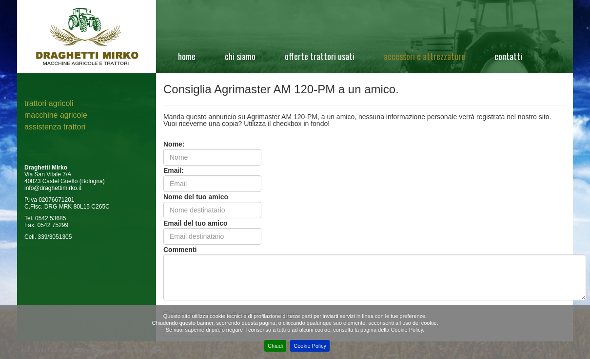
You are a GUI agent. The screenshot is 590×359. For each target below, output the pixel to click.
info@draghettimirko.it (52, 188)
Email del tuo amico (195, 223)
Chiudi (275, 346)
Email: (173, 170)
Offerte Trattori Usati (319, 56)
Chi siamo (240, 56)
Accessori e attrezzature (424, 56)
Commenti (180, 249)
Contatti (508, 56)
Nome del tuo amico (195, 197)
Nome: (174, 144)
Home (187, 56)
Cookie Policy (310, 346)
